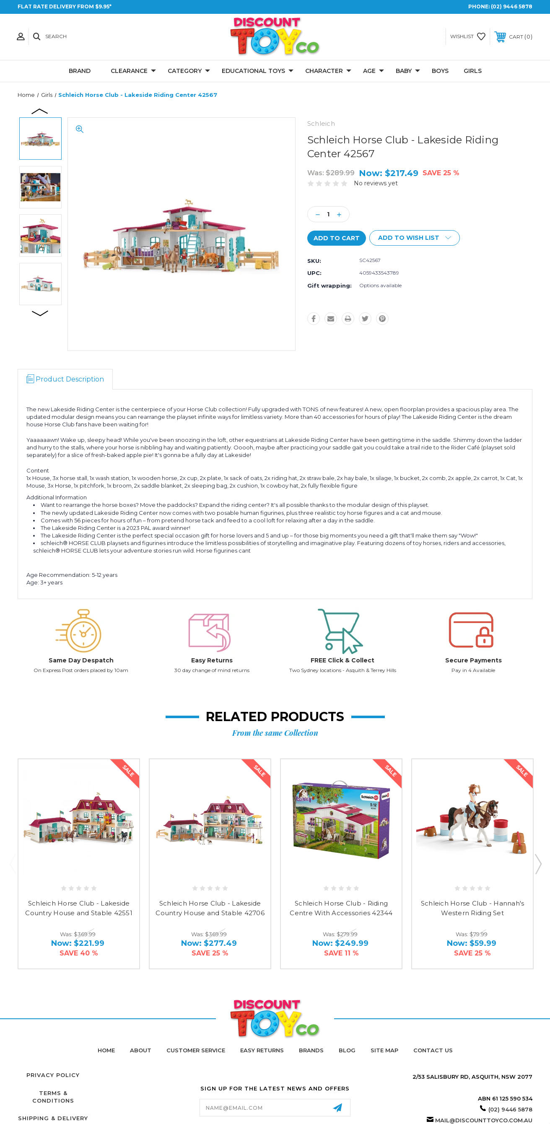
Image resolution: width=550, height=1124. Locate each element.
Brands (311, 1050)
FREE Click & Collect (342, 660)
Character (328, 71)
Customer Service (195, 1050)
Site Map (384, 1050)
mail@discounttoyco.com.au (483, 1120)
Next (40, 312)
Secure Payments (473, 660)
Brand (80, 71)
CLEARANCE (133, 71)
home (106, 1050)
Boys (440, 71)
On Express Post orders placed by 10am (81, 670)
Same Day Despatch (81, 660)
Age (373, 71)
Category (189, 71)
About (140, 1050)
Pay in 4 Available (473, 670)
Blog (347, 1050)
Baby (408, 71)
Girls (473, 71)
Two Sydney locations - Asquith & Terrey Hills (342, 670)
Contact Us (433, 1050)
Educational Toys (257, 71)
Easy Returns (212, 660)
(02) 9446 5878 (511, 6)
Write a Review (426, 183)
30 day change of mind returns (211, 670)
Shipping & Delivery (53, 1118)
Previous (40, 110)
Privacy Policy (53, 1075)
